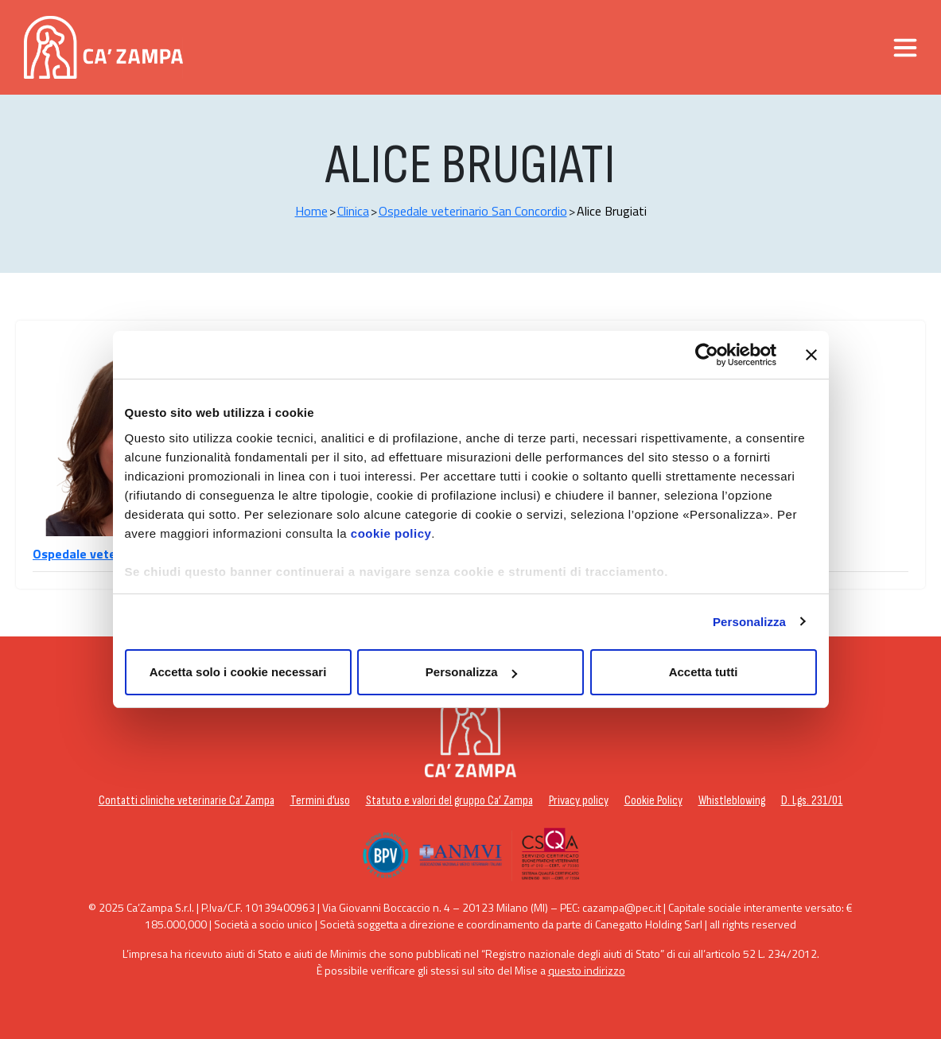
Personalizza (749, 621)
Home (311, 210)
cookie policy (391, 533)
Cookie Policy (653, 800)
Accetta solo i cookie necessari (238, 672)
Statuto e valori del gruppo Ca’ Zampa (449, 800)
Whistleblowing (731, 800)
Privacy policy (579, 800)
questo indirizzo (586, 970)
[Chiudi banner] (811, 354)
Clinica (353, 210)
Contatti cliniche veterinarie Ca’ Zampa (186, 800)
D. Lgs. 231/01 (812, 800)
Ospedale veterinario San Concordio (473, 210)
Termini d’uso (320, 800)
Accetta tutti (703, 672)
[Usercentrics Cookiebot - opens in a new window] (706, 355)
